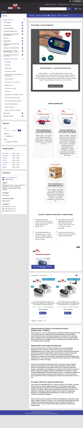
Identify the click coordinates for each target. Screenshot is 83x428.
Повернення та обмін (50, 19)
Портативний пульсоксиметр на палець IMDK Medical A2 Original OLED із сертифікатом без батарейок (43, 344)
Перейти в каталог (55, 86)
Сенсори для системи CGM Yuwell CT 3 (11, 44)
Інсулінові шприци (8, 28)
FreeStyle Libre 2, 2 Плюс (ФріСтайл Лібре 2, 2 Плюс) (11, 51)
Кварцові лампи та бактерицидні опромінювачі (13, 75)
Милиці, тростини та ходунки (12, 110)
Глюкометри (7, 25)
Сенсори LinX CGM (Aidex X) (11, 48)
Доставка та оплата (35, 19)
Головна (31, 15)
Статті (59, 15)
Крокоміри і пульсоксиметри (12, 82)
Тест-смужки (7, 22)
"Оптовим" (52, 192)
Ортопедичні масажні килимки (13, 101)
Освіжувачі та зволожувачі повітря (14, 94)
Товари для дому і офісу (10, 59)
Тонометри (8, 62)
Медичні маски (9, 85)
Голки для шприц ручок (10, 31)
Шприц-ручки (7, 41)
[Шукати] (69, 8)
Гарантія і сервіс (64, 19)
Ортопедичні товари (10, 71)
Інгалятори (7, 65)
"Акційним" (59, 192)
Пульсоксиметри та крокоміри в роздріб (43, 308)
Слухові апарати (9, 79)
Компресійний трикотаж (11, 104)
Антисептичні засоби (10, 88)
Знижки (53, 15)
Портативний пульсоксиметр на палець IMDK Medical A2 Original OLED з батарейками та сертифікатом (68, 344)
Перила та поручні (9, 107)
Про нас (65, 15)
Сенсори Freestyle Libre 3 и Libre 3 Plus (11, 55)
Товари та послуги (42, 15)
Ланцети (5, 38)
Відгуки (31, 23)
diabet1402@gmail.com (10, 177)
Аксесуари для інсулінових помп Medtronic (11, 34)
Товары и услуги (8, 20)
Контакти (74, 19)
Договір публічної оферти (44, 23)
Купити (44, 354)
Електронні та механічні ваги (12, 97)
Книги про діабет (8, 116)
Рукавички (7, 91)
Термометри (8, 68)
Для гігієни (6, 113)
